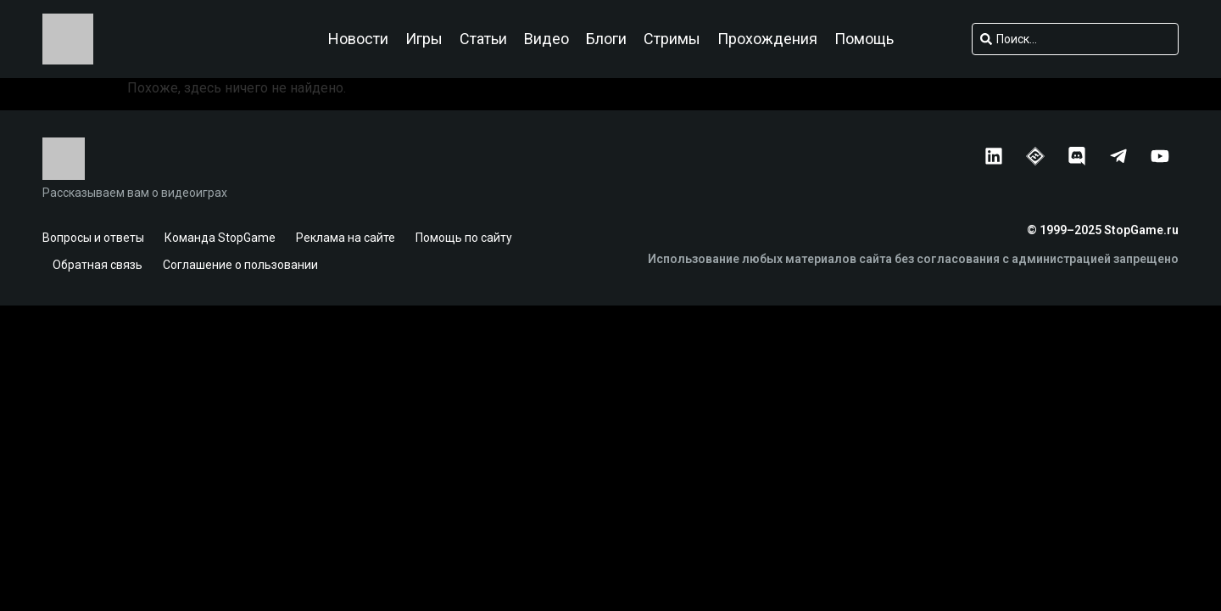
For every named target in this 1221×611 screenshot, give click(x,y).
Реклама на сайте (345, 237)
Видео (546, 39)
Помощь (864, 39)
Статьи (483, 39)
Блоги (606, 39)
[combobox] (1075, 39)
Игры (424, 39)
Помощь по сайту (463, 237)
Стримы (672, 39)
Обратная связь (97, 265)
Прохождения (767, 39)
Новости (358, 39)
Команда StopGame (220, 237)
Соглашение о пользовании (240, 265)
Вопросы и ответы (93, 237)
